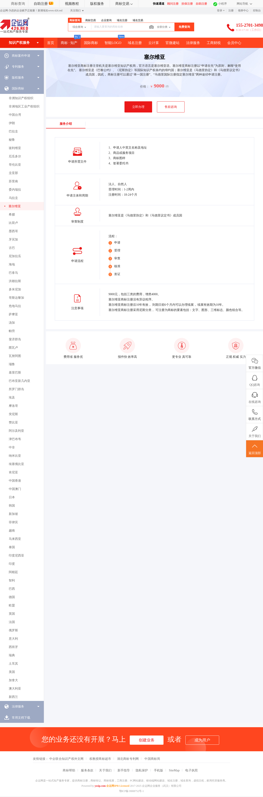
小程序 (222, 3)
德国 (12, 597)
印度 (12, 563)
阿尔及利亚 (16, 430)
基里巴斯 (15, 372)
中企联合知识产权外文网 (66, 758)
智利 (12, 580)
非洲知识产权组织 (21, 98)
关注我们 (77, 10)
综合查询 (80, 27)
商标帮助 (69, 770)
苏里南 (13, 181)
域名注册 (122, 20)
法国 (12, 622)
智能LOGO (113, 43)
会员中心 (234, 43)
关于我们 (105, 770)
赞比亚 (13, 422)
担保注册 (187, 3)
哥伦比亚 (15, 164)
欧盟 (12, 605)
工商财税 (214, 43)
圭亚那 (13, 173)
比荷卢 (13, 223)
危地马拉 (15, 306)
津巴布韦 (15, 439)
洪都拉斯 (15, 281)
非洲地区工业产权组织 (24, 106)
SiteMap (174, 770)
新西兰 (13, 697)
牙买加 (13, 239)
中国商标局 (152, 758)
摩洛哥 (13, 405)
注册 (231, 10)
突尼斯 (13, 414)
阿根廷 (13, 572)
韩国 (12, 505)
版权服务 (97, 3)
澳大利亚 (15, 688)
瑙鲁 (12, 364)
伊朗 (12, 123)
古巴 (12, 247)
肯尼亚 (13, 472)
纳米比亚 (15, 455)
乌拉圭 (13, 198)
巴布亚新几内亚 (19, 381)
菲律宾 (13, 522)
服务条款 (87, 770)
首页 (50, 43)
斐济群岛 (15, 339)
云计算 (153, 43)
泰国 (12, 547)
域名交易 (138, 20)
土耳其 (13, 663)
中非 (12, 447)
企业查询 (106, 20)
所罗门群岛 (16, 389)
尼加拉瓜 (15, 256)
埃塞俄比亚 (16, 464)
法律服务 (193, 43)
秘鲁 (12, 139)
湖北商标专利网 (128, 758)
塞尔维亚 (15, 206)
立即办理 (138, 107)
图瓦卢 (13, 347)
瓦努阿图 (15, 356)
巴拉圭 (13, 131)
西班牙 (13, 647)
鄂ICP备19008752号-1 (131, 791)
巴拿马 (13, 272)
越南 (12, 530)
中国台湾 (15, 114)
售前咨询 (171, 107)
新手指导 (123, 770)
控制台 (257, 10)
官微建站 (172, 43)
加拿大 (13, 680)
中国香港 (15, 480)
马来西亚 (15, 539)
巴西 (12, 588)
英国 (12, 613)
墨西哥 (13, 231)
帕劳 (12, 331)
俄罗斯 (13, 630)
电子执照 (191, 770)
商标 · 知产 (69, 43)
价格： (144, 86)
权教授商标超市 (100, 758)
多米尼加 (15, 289)
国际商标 (91, 43)
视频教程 (72, 3)
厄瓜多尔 (15, 156)
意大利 (13, 638)
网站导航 (244, 3)
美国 (12, 672)
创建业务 (147, 740)
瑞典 (12, 655)
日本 (12, 497)
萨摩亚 (13, 314)
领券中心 (243, 10)
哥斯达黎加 (16, 297)
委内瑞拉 (15, 189)
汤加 (12, 322)
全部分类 (164, 27)
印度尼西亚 (16, 555)
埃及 (12, 397)
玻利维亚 (15, 148)
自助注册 (44, 3)
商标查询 (18, 3)
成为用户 (202, 740)
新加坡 (13, 514)
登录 (219, 10)
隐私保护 (142, 770)
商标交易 (124, 3)
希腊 (12, 214)
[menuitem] (22, 55)
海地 (12, 264)
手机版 (158, 770)
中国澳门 (15, 489)
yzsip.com (100, 785)
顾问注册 (173, 3)
